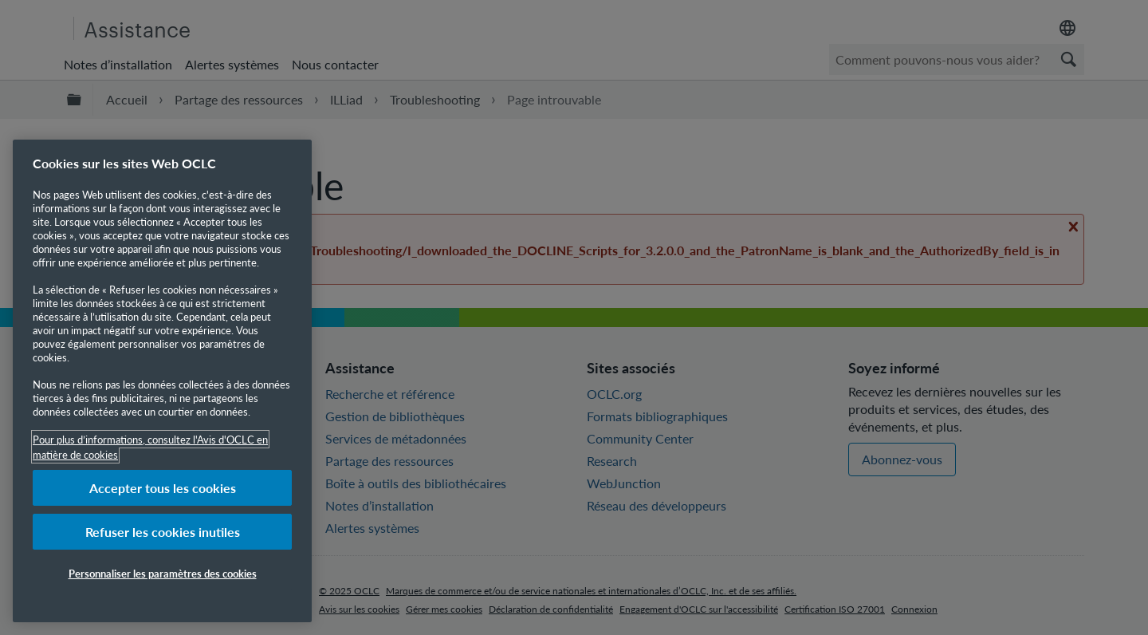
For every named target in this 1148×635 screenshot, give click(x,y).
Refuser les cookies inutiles (162, 532)
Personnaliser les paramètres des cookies (163, 573)
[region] (162, 381)
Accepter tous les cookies (162, 488)
